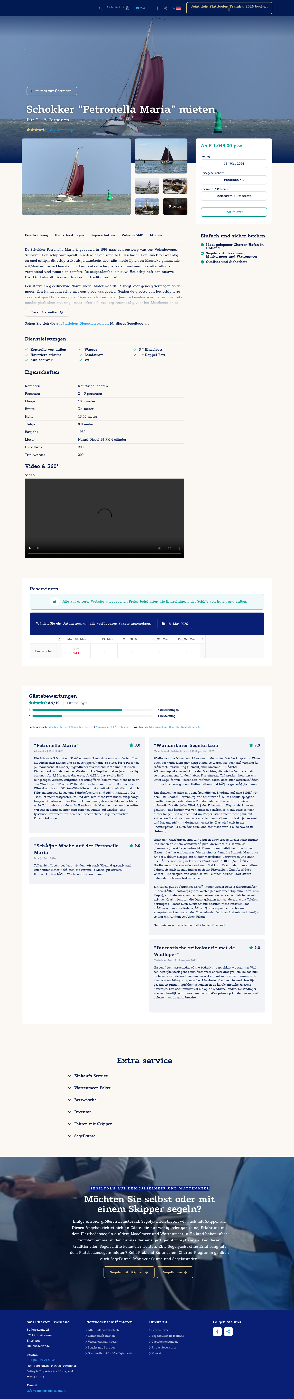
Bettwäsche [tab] (85, 1099)
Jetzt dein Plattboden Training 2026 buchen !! (229, 8)
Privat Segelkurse (162, 1347)
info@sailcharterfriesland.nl (46, 1390)
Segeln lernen (159, 1330)
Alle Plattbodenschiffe (102, 1330)
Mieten (156, 235)
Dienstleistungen (69, 235)
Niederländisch (190, 726)
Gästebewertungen (163, 1341)
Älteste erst (122, 726)
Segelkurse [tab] (84, 1135)
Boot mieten (234, 212)
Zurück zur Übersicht (51, 91)
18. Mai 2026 (234, 164)
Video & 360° (132, 235)
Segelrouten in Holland (166, 1336)
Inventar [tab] (82, 1111)
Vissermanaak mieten (101, 1341)
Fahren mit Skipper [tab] (93, 1123)
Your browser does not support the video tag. (104, 518)
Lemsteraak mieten (100, 1336)
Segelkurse (175, 1272)
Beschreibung (36, 235)
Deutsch (174, 726)
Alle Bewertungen (62, 130)
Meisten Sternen (58, 726)
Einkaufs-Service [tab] (91, 1075)
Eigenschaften (102, 235)
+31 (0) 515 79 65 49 (41, 1360)
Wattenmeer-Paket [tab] (92, 1087)
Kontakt (156, 1353)
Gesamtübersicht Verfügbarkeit (108, 1353)
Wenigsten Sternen (81, 726)
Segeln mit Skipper (129, 1272)
